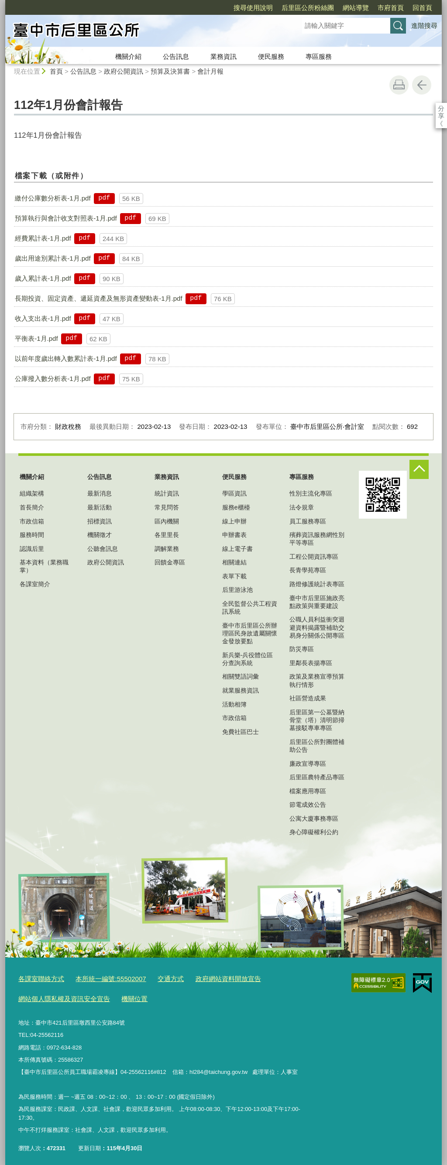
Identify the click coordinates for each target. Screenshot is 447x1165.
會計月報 (210, 71)
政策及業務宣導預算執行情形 (316, 680)
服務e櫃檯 (236, 507)
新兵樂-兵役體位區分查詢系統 (247, 659)
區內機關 (167, 521)
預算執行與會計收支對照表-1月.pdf (66, 218)
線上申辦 (234, 521)
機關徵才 (99, 534)
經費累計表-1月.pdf (43, 238)
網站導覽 (305, 7)
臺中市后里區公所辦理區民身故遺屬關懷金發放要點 (249, 633)
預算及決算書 (170, 71)
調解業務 (167, 548)
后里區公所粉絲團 (257, 7)
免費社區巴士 (240, 731)
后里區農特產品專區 (316, 777)
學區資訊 (234, 493)
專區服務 (319, 56)
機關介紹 (128, 56)
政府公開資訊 (123, 71)
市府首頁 (340, 7)
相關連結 (234, 562)
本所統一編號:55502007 (99, 977)
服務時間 (32, 534)
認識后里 (32, 548)
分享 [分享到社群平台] (441, 108)
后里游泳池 (237, 589)
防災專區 (301, 648)
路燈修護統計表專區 (316, 584)
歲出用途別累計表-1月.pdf (52, 258)
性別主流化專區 (310, 493)
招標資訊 (99, 521)
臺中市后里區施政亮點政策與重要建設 (316, 601)
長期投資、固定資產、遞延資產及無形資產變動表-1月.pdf (98, 298)
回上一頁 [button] (421, 85)
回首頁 (372, 7)
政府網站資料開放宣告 (204, 977)
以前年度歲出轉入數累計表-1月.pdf (66, 358)
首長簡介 (32, 507)
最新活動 (99, 507)
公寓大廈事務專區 (313, 818)
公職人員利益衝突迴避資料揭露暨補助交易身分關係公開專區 (316, 627)
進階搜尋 (424, 25)
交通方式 (153, 977)
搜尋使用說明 (203, 7)
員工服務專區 (307, 521)
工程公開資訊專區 (313, 556)
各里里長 (167, 534)
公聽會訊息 (102, 548)
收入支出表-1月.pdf (43, 318)
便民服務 (271, 56)
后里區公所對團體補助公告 (316, 745)
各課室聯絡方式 (38, 977)
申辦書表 (234, 534)
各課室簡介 (35, 584)
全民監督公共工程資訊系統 (249, 607)
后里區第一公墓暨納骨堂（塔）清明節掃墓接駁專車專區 (316, 720)
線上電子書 (237, 548)
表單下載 (234, 576)
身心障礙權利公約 (313, 832)
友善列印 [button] (399, 85)
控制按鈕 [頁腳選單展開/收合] (419, 469)
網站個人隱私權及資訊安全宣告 (58, 995)
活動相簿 (234, 704)
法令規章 (301, 507)
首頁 (56, 71)
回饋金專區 (170, 562)
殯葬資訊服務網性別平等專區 (316, 538)
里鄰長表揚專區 (310, 662)
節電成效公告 (307, 804)
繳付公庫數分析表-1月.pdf (52, 198)
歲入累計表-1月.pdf (43, 278)
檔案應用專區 (307, 791)
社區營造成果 (307, 698)
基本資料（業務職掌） (44, 566)
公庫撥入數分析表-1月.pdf (52, 378)
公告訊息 (176, 56)
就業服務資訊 (240, 690)
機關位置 (120, 995)
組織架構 (32, 493)
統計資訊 (167, 493)
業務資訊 (223, 56)
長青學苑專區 (307, 570)
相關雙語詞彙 (240, 676)
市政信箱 (32, 521)
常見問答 (167, 507)
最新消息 (99, 493)
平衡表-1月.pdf (36, 338)
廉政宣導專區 (307, 763)
